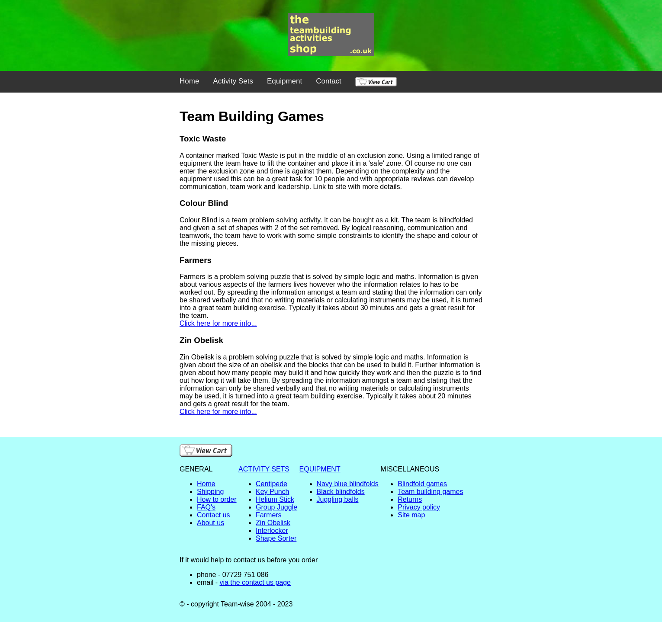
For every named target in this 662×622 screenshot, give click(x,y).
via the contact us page (255, 582)
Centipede (271, 483)
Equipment (284, 81)
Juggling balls (338, 499)
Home (189, 81)
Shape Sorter (276, 538)
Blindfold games (422, 483)
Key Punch (272, 491)
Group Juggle (276, 507)
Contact (328, 81)
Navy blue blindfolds (348, 483)
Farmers (269, 515)
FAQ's (206, 507)
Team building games (430, 491)
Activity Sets (233, 81)
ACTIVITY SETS (263, 469)
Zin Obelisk (273, 522)
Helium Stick (275, 499)
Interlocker (272, 530)
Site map (411, 515)
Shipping (210, 491)
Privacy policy (419, 507)
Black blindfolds (341, 491)
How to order (217, 499)
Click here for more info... (218, 323)
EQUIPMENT (320, 469)
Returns (410, 499)
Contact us (213, 515)
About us (210, 522)
